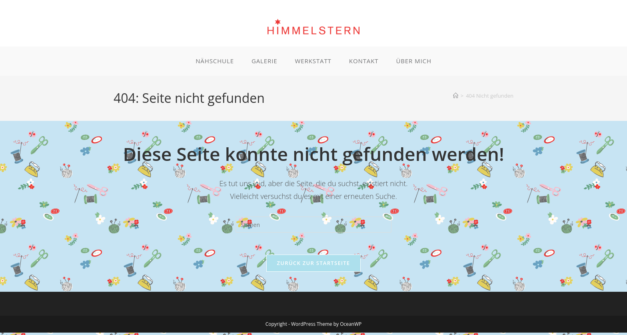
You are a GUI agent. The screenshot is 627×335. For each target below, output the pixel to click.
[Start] (455, 95)
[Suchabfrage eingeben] (313, 225)
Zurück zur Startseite (313, 265)
